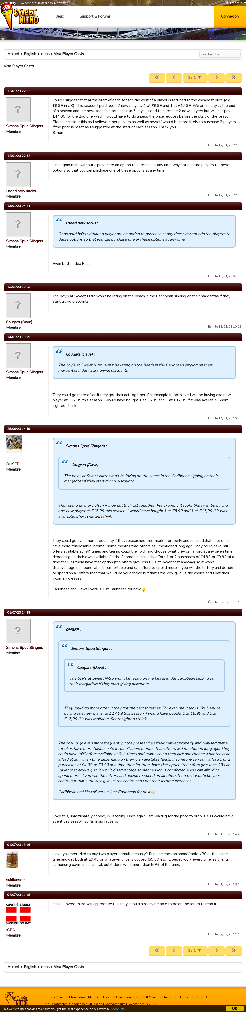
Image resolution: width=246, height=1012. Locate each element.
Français (233, 3)
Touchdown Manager (86, 997)
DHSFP (12, 464)
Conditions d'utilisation (85, 1004)
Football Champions (118, 997)
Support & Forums (95, 16)
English (30, 53)
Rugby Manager (56, 997)
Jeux (60, 16)
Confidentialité (115, 1004)
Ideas (45, 53)
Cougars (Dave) (19, 322)
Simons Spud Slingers (24, 126)
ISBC (10, 930)
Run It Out (204, 997)
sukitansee (15, 880)
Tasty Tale (171, 997)
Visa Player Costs (69, 53)
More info (118, 1009)
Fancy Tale (187, 997)
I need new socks (21, 191)
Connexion (230, 16)
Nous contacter (56, 1004)
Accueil (13, 53)
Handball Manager (148, 997)
